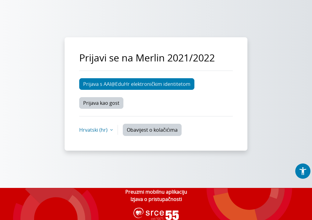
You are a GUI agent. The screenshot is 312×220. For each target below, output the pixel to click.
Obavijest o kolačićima (152, 130)
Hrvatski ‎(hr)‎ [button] (94, 130)
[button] (302, 171)
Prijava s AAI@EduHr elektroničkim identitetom (136, 84)
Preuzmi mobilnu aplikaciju (156, 192)
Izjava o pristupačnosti (156, 199)
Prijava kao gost (101, 103)
